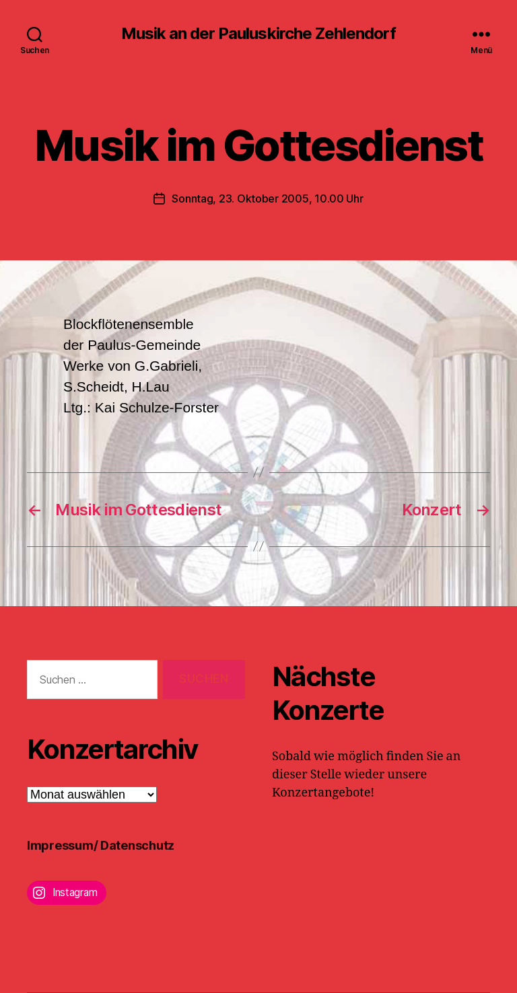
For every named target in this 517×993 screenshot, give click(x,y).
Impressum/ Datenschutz (100, 845)
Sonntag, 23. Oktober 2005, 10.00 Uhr (267, 198)
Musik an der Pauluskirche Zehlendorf (258, 34)
